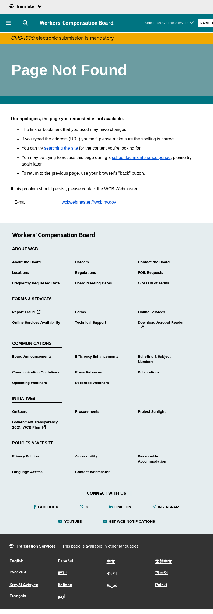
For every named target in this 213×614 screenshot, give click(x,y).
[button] (8, 23)
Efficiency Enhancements (96, 357)
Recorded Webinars (92, 383)
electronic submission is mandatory (62, 38)
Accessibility (86, 456)
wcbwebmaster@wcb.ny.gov (89, 202)
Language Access (27, 472)
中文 (111, 562)
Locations (20, 273)
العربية (112, 585)
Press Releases (88, 372)
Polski (161, 585)
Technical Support (90, 323)
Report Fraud (26, 312)
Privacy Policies (26, 456)
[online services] (169, 23)
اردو (61, 597)
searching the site (61, 148)
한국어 (161, 573)
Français (17, 596)
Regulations (85, 273)
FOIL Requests (150, 273)
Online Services (151, 312)
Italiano (65, 585)
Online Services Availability (36, 323)
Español (65, 561)
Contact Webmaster (92, 472)
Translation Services (36, 546)
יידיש (62, 573)
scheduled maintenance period (141, 157)
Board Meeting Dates (93, 283)
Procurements (87, 412)
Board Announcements (32, 357)
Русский (17, 572)
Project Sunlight (152, 412)
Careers (82, 262)
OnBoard (19, 412)
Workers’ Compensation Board (77, 22)
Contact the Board (154, 262)
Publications (148, 372)
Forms (80, 312)
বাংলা (112, 574)
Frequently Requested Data (36, 283)
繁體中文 (163, 562)
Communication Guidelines (35, 372)
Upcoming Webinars (29, 383)
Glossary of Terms (153, 283)
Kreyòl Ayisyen (23, 585)
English (16, 561)
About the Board (26, 262)
